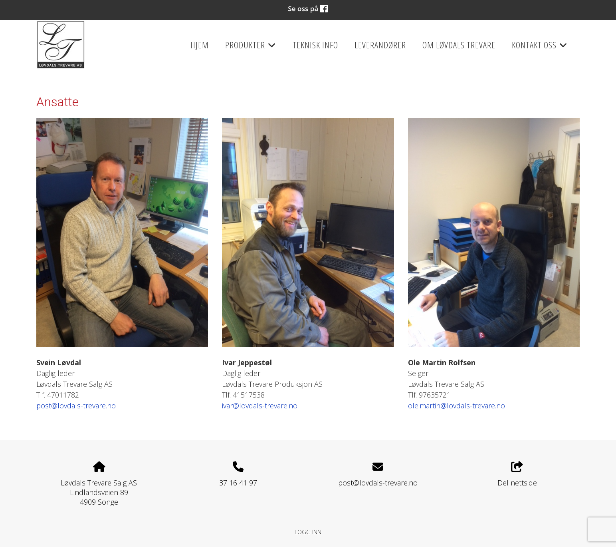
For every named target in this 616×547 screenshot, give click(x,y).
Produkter (250, 47)
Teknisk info (315, 45)
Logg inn (308, 532)
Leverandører (380, 45)
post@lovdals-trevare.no (76, 405)
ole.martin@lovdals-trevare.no (456, 405)
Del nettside (517, 474)
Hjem (199, 45)
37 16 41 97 (238, 482)
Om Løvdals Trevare (458, 45)
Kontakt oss (540, 47)
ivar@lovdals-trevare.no (259, 405)
